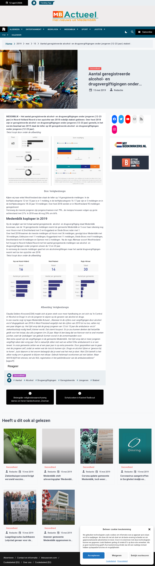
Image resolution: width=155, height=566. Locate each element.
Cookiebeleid (111, 561)
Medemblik (69, 29)
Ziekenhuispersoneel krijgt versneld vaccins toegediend (19, 479)
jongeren (83, 380)
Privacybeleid (122, 561)
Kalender (16, 35)
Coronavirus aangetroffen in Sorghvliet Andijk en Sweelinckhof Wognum (134, 479)
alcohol (29, 380)
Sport (85, 29)
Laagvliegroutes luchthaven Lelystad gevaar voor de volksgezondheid (20, 540)
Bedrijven (53, 29)
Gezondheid (95, 68)
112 (3, 35)
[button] (149, 529)
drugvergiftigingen (46, 380)
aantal (18, 380)
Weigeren (117, 555)
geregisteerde (67, 380)
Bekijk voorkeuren (140, 555)
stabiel (95, 380)
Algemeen (15, 29)
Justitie (98, 29)
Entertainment (33, 29)
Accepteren (94, 555)
